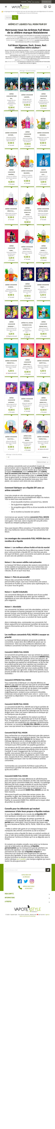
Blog (29, 1)
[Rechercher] (11, 17)
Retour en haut (43, 462)
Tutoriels (23, 1)
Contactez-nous (46, 1)
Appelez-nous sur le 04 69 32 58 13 (28, 887)
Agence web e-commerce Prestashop (34, 915)
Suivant (46, 457)
